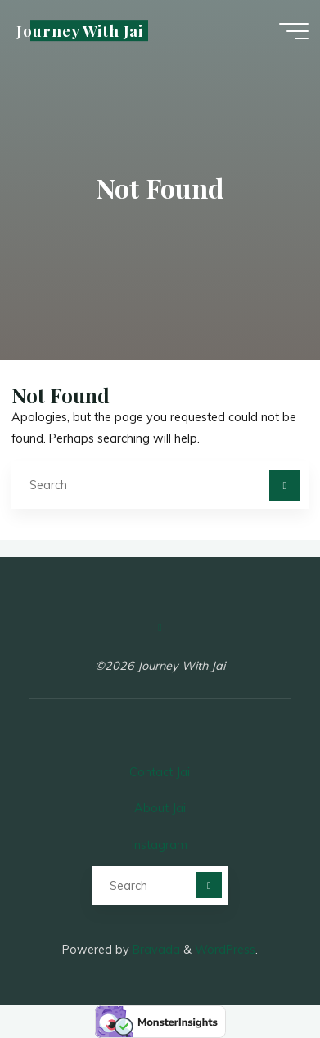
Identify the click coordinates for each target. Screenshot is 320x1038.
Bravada (154, 949)
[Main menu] (294, 31)
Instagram (159, 845)
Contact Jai (159, 772)
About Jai (160, 808)
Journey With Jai (79, 30)
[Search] (284, 485)
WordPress (225, 949)
